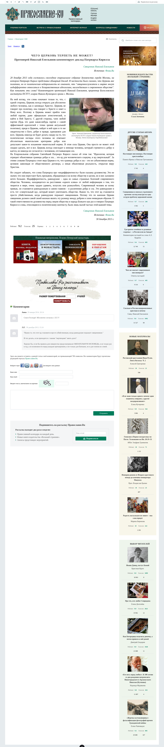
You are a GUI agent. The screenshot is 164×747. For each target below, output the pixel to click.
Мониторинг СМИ (21, 39)
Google (41, 365)
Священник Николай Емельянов (98, 66)
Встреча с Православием (49, 28)
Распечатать (113, 39)
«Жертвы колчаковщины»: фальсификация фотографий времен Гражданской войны (138, 720)
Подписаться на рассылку (149, 2)
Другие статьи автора (140, 132)
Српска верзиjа (92, 14)
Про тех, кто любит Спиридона (137, 601)
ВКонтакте (27, 365)
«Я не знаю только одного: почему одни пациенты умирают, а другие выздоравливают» (138, 398)
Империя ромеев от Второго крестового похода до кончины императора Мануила (138, 477)
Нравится (16, 46)
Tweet (9, 46)
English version (92, 19)
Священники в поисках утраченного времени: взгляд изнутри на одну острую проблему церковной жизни (137, 194)
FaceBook (22, 365)
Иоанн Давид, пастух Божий (137, 565)
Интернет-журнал (78, 28)
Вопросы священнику (106, 28)
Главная (10, 39)
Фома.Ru (109, 70)
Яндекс (32, 365)
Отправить (104, 413)
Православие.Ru (31, 358)
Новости (131, 28)
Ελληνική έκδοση (92, 10)
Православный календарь (75, 14)
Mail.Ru (36, 365)
